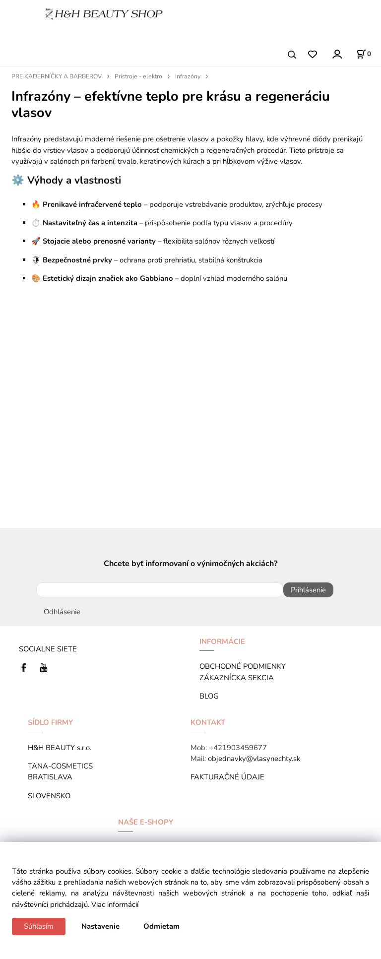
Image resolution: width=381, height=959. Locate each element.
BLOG (209, 696)
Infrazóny (187, 76)
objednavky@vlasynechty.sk (254, 759)
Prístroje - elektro (138, 76)
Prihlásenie (308, 590)
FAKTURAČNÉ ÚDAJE (227, 777)
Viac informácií (114, 904)
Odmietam (161, 926)
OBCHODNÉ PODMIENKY (242, 666)
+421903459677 (238, 748)
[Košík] (363, 54)
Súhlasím (39, 926)
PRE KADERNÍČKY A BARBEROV (56, 76)
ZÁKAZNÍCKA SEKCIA (238, 678)
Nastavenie (100, 926)
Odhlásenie (62, 612)
